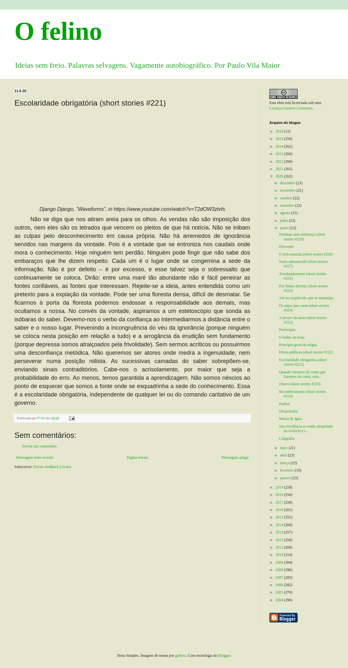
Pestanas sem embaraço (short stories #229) (302, 236)
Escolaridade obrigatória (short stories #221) (303, 362)
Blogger (224, 655)
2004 (280, 600)
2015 (280, 517)
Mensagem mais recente (34, 457)
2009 (280, 562)
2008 (280, 570)
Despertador (288, 411)
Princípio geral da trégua (298, 345)
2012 (280, 540)
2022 (280, 161)
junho (285, 228)
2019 (280, 487)
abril (284, 455)
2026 (280, 131)
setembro (287, 205)
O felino (58, 31)
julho (284, 220)
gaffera (180, 655)
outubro (286, 198)
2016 (280, 510)
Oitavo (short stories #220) (299, 384)
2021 (280, 169)
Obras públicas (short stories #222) (306, 352)
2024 (280, 146)
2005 (280, 592)
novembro (288, 190)
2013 (280, 532)
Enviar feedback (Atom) (52, 466)
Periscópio (287, 329)
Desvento (286, 246)
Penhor (284, 404)
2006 (280, 585)
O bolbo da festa (291, 337)
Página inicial (137, 457)
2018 (280, 494)
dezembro (288, 183)
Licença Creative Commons (290, 108)
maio (284, 448)
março (285, 463)
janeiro (286, 478)
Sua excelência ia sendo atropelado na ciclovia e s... (306, 428)
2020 (280, 176)
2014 (280, 525)
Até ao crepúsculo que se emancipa (306, 298)
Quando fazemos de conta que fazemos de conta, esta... (302, 374)
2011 (280, 547)
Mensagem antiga (235, 457)
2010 (280, 554)
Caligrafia (286, 438)
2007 (280, 577)
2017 (280, 502)
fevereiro (287, 470)
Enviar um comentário (39, 446)
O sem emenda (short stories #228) (306, 254)
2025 (280, 138)
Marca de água (290, 418)
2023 (280, 154)
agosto (285, 213)
